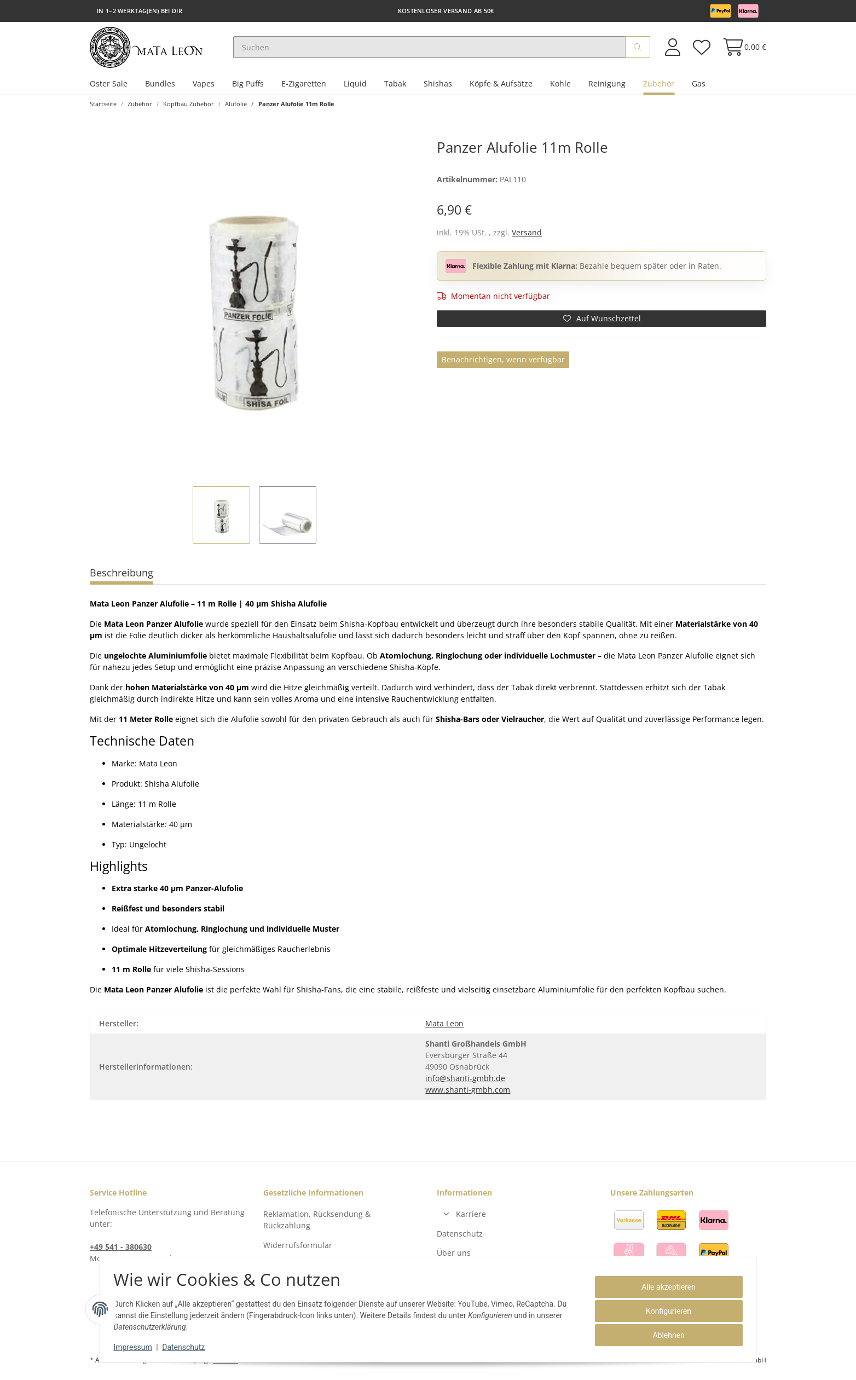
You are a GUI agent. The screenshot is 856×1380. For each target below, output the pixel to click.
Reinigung (607, 87)
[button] (672, 49)
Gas (698, 87)
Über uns (454, 1256)
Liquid (355, 87)
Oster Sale (109, 87)
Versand (527, 235)
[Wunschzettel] (701, 49)
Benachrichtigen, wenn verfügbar (503, 363)
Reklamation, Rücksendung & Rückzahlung (317, 1223)
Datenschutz (460, 1237)
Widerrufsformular (297, 1248)
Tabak (395, 87)
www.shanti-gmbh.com (467, 1093)
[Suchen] (436, 49)
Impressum (137, 1347)
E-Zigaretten (303, 87)
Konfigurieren (664, 1311)
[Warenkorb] (741, 49)
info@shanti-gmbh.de (465, 1082)
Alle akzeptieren (665, 1287)
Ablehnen (664, 1335)
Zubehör (658, 87)
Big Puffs (248, 87)
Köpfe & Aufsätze (501, 87)
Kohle (560, 87)
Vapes (204, 87)
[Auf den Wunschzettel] (601, 322)
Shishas (438, 87)
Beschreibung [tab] (121, 576)
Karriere (471, 1217)
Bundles (160, 87)
